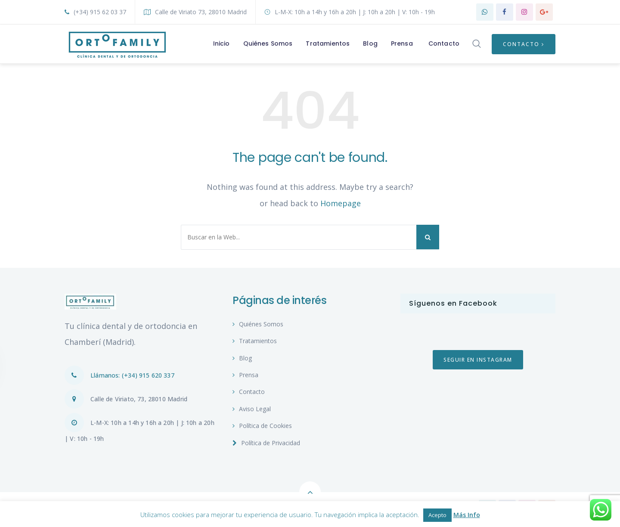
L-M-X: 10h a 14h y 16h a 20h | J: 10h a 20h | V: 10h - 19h (349, 12)
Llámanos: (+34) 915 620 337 (119, 375)
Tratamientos (254, 341)
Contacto (523, 44)
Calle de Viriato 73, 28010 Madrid (195, 12)
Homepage (340, 203)
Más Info (466, 515)
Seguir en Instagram (477, 359)
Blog (242, 358)
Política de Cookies (262, 426)
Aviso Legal (251, 409)
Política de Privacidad (266, 443)
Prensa (245, 375)
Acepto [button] (437, 515)
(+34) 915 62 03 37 (95, 12)
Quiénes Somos (257, 324)
